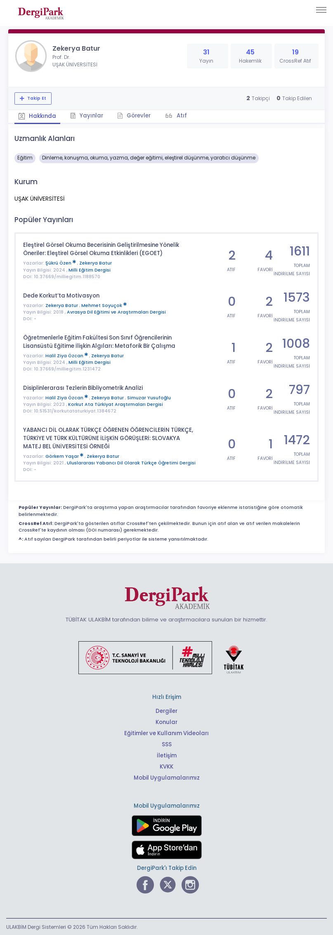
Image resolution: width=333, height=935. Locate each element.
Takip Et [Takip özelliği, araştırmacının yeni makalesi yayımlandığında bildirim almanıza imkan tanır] (36, 98)
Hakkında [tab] (38, 116)
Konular (166, 721)
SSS (167, 744)
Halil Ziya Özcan (67, 355)
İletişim (166, 755)
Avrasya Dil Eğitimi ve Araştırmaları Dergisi (116, 312)
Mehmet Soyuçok (104, 305)
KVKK (166, 766)
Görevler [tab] (135, 116)
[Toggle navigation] (321, 10)
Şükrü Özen (61, 263)
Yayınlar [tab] (87, 116)
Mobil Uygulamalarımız (167, 777)
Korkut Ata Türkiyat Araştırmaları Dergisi (115, 404)
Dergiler (166, 710)
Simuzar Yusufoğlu (149, 397)
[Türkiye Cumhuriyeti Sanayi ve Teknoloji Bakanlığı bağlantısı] (166, 656)
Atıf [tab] (183, 116)
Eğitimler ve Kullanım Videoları (166, 732)
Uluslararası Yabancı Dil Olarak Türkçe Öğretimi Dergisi (131, 462)
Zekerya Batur (95, 263)
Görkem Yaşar (65, 455)
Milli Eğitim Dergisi (89, 270)
